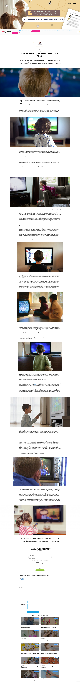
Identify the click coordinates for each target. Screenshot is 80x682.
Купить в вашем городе (22, 672)
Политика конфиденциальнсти (45, 671)
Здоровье (40, 534)
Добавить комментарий (33, 584)
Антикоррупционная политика (45, 672)
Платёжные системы (33, 671)
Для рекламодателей (44, 673)
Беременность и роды (40, 535)
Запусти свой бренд (56, 671)
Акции (32, 672)
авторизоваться (52, 20)
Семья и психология (40, 537)
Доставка (16, 672)
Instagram (22, 551)
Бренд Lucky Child (17, 670)
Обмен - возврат (30, 673)
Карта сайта (35, 672)
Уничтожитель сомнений (18, 671)
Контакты (16, 673)
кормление (36, 356)
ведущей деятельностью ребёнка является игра (51, 302)
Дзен (22, 554)
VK (21, 553)
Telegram (22, 549)
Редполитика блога (56, 670)
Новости (29, 672)
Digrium (29, 679)
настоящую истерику (52, 412)
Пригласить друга (36, 670)
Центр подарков (30, 670)
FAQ (28, 671)
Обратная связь (21, 673)
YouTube (22, 550)
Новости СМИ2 (23, 563)
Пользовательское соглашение (45, 670)
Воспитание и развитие (40, 536)
